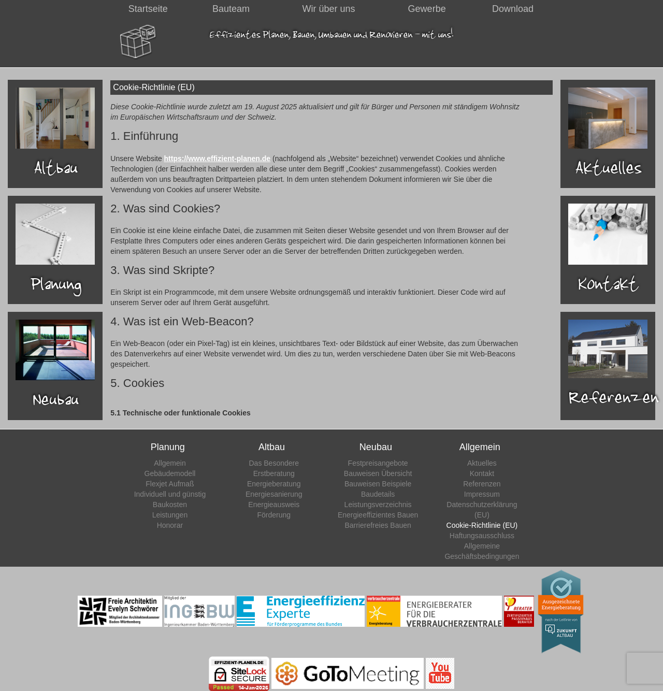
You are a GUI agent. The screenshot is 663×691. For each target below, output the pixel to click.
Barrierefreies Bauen (377, 525)
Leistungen (170, 515)
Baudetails (378, 494)
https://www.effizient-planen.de (217, 158)
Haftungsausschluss (482, 535)
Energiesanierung (274, 494)
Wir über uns (328, 9)
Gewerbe (427, 9)
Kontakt (482, 473)
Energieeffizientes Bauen (378, 515)
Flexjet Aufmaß (170, 484)
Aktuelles (482, 463)
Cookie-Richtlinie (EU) (482, 525)
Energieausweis (273, 504)
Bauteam (231, 9)
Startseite (148, 9)
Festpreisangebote (378, 463)
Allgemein (169, 463)
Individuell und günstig (170, 494)
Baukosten (170, 504)
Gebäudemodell (170, 473)
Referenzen (481, 484)
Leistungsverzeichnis (378, 504)
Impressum (482, 494)
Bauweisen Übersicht (378, 473)
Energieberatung (274, 484)
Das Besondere (274, 463)
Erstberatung (274, 473)
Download (513, 9)
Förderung (274, 515)
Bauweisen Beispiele (377, 484)
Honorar (170, 525)
